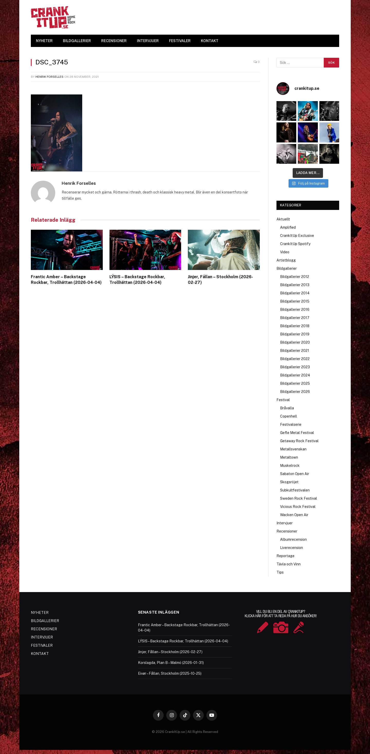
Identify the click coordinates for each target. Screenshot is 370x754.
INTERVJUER (148, 41)
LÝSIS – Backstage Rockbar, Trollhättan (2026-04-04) (137, 279)
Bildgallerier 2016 (294, 309)
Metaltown (289, 457)
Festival (283, 400)
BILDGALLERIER (77, 41)
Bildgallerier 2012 (294, 277)
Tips (280, 572)
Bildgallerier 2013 (294, 285)
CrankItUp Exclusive (297, 236)
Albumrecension (293, 539)
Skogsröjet (289, 482)
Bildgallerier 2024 (295, 375)
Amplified (288, 227)
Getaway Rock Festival (299, 441)
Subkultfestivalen (295, 490)
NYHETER (44, 41)
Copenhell (288, 416)
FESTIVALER (180, 41)
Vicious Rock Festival (298, 507)
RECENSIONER (114, 41)
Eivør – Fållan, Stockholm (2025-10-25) (169, 673)
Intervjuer (284, 523)
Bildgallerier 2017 (294, 318)
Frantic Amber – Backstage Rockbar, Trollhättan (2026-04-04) (66, 279)
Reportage (285, 556)
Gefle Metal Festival (297, 433)
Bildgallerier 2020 (295, 342)
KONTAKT (209, 41)
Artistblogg (286, 260)
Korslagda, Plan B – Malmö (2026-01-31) (171, 663)
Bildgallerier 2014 (295, 293)
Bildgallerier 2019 (294, 334)
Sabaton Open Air (294, 474)
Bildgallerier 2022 (295, 359)
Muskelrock (290, 465)
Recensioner (286, 531)
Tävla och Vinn (288, 564)
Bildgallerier (286, 268)
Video (284, 252)
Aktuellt (283, 219)
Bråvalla (287, 408)
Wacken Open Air (294, 515)
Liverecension (291, 548)
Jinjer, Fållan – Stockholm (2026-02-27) (220, 279)
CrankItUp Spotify (295, 244)
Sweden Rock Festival (298, 498)
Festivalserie (290, 424)
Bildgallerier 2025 (295, 383)
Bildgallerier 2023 (295, 367)
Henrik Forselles (49, 76)
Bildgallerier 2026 (295, 392)
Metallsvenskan (293, 449)
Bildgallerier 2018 (294, 326)
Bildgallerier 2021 (294, 351)
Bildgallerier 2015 (294, 301)
